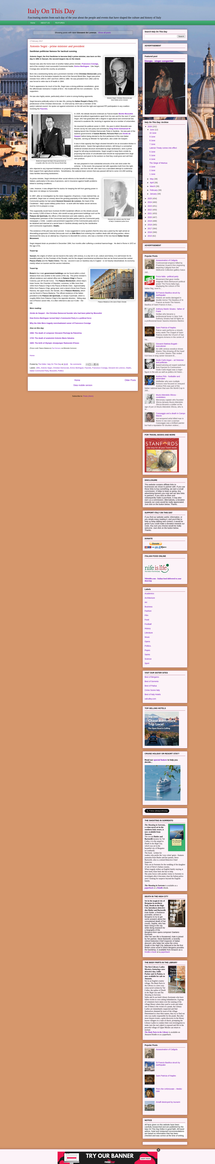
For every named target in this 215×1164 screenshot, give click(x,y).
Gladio (128, 368)
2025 (150, 198)
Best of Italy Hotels (153, 694)
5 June (152, 155)
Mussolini (53, 371)
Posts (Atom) (88, 396)
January (153, 194)
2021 (150, 213)
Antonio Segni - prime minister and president (57, 46)
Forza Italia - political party (167, 276)
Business (148, 607)
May (152, 179)
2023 (150, 206)
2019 (150, 221)
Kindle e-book (151, 952)
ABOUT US (45, 23)
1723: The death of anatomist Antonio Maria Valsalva (52, 338)
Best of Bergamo (152, 677)
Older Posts (130, 380)
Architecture (150, 598)
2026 (150, 126)
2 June (152, 170)
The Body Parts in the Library (156, 1032)
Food (147, 620)
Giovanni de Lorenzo (116, 368)
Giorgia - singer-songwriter (159, 61)
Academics (149, 593)
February (154, 190)
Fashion (148, 611)
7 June (152, 144)
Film (146, 615)
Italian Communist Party (39, 371)
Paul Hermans (56, 348)
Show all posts (104, 33)
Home (32, 23)
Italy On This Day (51, 11)
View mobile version (82, 385)
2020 (150, 217)
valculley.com (150, 699)
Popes (147, 650)
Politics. (148, 646)
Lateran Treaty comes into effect (163, 148)
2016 (150, 232)
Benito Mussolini (126, 114)
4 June (152, 159)
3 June (152, 167)
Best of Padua (151, 686)
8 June (152, 140)
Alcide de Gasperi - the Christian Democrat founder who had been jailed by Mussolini (66, 313)
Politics (61, 371)
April (152, 182)
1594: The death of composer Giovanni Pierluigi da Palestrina (56, 333)
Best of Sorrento (152, 681)
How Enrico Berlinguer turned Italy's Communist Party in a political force (60, 318)
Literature (149, 633)
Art (146, 602)
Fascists (43, 109)
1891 (38, 368)
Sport (147, 663)
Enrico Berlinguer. (82, 66)
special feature (160, 760)
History (148, 628)
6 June (152, 152)
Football (148, 624)
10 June (152, 133)
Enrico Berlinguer (77, 368)
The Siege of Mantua (158, 163)
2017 (150, 228)
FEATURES (59, 23)
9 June (152, 137)
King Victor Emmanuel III (119, 129)
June (152, 130)
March (153, 186)
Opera (147, 641)
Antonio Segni (46, 368)
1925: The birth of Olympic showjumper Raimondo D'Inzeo (54, 343)
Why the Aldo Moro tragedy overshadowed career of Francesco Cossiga (60, 323)
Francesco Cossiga (90, 64)
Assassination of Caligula (166, 260)
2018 (150, 225)
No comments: (76, 364)
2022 (150, 210)
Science (148, 659)
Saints (147, 654)
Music (147, 637)
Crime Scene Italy (152, 690)
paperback (149, 888)
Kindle (160, 888)
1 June (152, 174)
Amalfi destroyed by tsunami (168, 1102)
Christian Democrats (61, 368)
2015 (150, 236)
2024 (150, 202)
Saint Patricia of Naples (166, 328)
